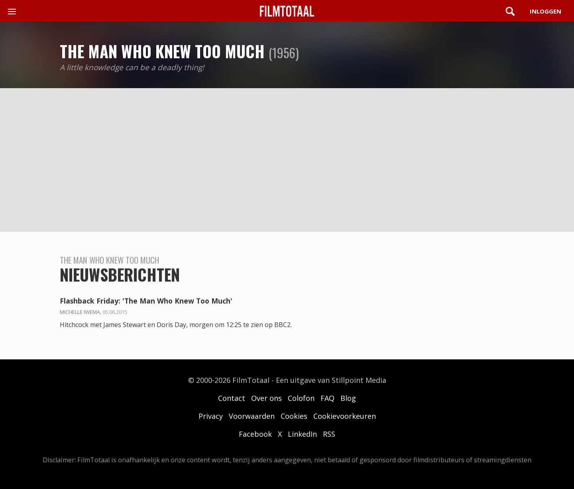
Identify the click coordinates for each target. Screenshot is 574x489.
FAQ (327, 398)
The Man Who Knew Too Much (162, 51)
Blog (348, 398)
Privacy (211, 416)
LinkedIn (302, 434)
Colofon (301, 398)
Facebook (255, 434)
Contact (231, 398)
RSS (329, 434)
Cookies (294, 416)
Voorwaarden (252, 416)
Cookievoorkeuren (344, 416)
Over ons (266, 398)
